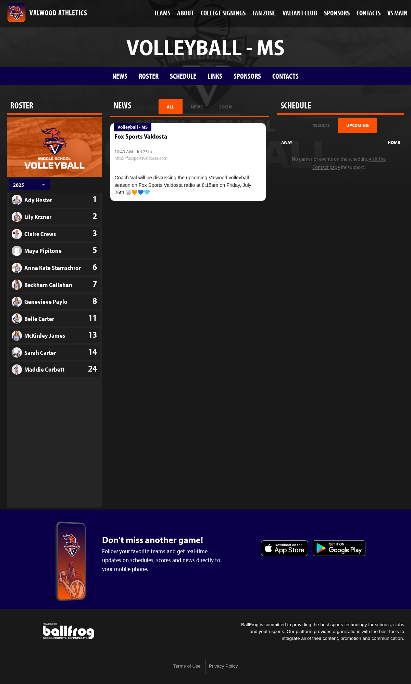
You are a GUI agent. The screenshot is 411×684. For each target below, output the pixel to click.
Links (215, 76)
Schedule (183, 76)
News (119, 76)
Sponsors (247, 76)
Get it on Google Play (339, 548)
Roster (149, 76)
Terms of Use (187, 666)
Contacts (285, 76)
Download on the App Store (284, 548)
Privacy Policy (223, 666)
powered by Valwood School (68, 631)
